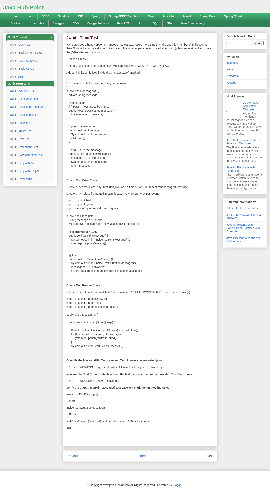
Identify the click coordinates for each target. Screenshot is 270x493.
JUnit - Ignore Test (21, 131)
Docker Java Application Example (251, 106)
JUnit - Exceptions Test (24, 147)
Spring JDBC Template (124, 16)
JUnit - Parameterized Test (26, 155)
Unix (141, 23)
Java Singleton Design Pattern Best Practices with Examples (243, 228)
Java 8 (186, 16)
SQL (155, 23)
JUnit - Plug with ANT (23, 163)
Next (210, 456)
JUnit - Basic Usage (22, 68)
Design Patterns (98, 23)
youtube (231, 82)
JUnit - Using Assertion (24, 98)
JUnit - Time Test (20, 139)
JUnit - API (16, 76)
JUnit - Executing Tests (24, 114)
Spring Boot (208, 16)
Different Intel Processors (242, 208)
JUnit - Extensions (21, 179)
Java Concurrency (193, 23)
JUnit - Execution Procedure (27, 106)
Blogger (177, 485)
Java (30, 16)
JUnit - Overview (20, 44)
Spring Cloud (233, 16)
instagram (232, 76)
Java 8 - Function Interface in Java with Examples (244, 142)
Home (14, 16)
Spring (95, 16)
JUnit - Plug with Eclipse (25, 171)
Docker (15, 23)
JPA (169, 23)
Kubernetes (36, 23)
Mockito (168, 16)
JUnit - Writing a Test (22, 90)
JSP (80, 16)
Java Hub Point (23, 7)
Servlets (63, 16)
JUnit (151, 16)
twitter (230, 69)
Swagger (58, 23)
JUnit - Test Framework (24, 60)
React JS (123, 23)
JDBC (45, 16)
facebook (232, 62)
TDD (76, 23)
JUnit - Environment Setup (26, 52)
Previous (72, 456)
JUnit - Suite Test (20, 123)
